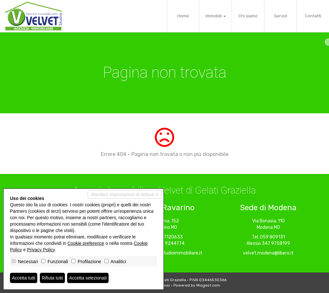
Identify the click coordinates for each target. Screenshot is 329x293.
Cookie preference (85, 243)
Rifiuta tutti (52, 277)
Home (183, 15)
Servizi (280, 15)
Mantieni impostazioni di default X (124, 194)
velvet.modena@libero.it (268, 253)
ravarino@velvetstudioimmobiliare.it (164, 253)
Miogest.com (208, 285)
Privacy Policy (41, 249)
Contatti (313, 15)
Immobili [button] (216, 15)
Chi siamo (248, 15)
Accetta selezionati (88, 277)
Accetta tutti (23, 277)
